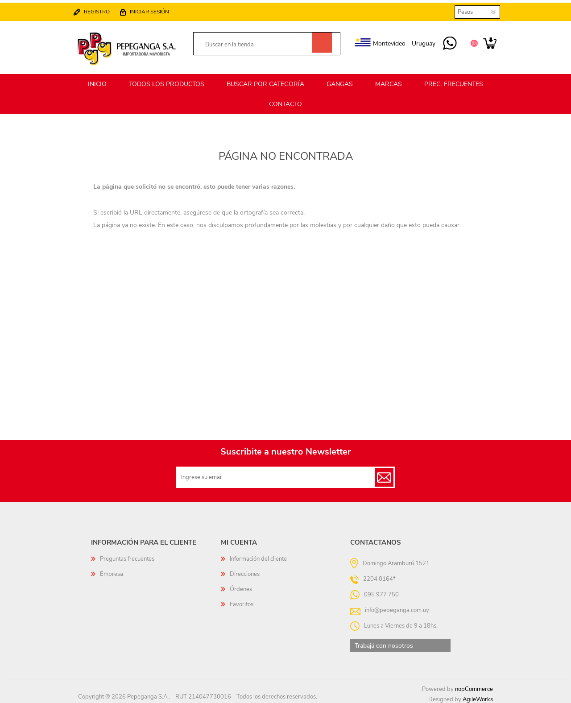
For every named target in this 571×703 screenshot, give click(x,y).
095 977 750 (443, 41)
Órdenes (241, 586)
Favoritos (241, 601)
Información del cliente (258, 556)
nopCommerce (474, 686)
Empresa (111, 571)
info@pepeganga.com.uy (397, 607)
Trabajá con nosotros (384, 642)
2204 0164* (379, 576)
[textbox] (257, 42)
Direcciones (245, 571)
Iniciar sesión (156, 8)
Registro (104, 8)
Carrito (483, 41)
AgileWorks (478, 696)
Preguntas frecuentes (127, 556)
